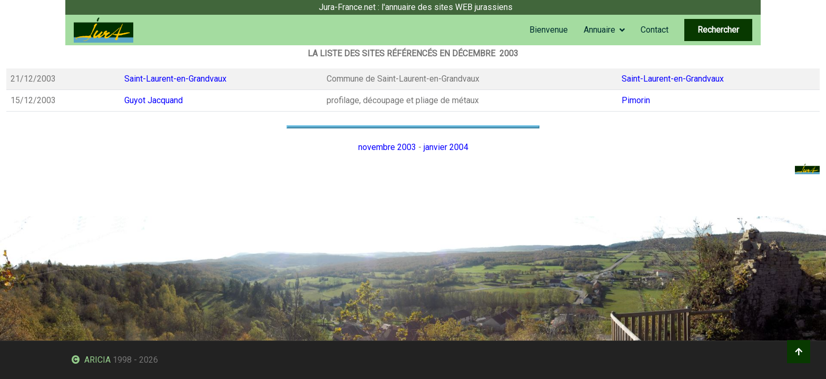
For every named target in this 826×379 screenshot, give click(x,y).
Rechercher (718, 30)
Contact (654, 30)
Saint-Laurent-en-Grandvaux (175, 79)
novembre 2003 (387, 147)
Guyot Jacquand (153, 100)
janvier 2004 (446, 147)
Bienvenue (548, 30)
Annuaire (599, 30)
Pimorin (636, 100)
